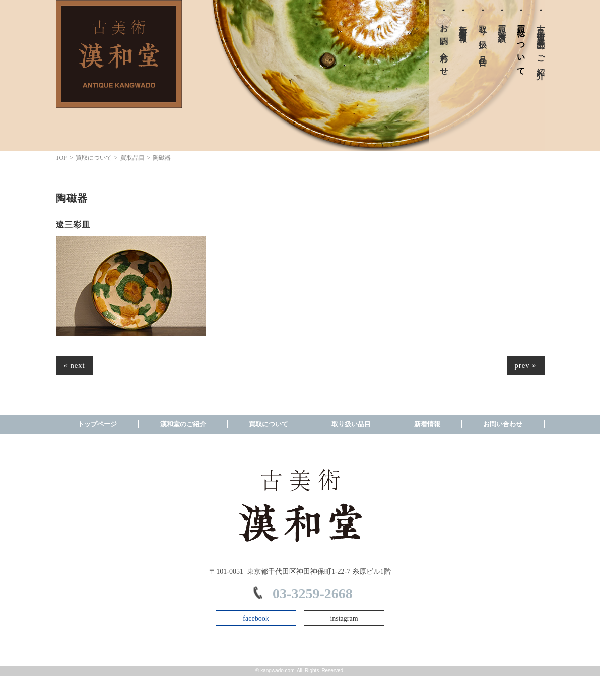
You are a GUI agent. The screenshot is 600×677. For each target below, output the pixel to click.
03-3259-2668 (313, 595)
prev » (524, 366)
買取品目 (132, 157)
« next (75, 366)
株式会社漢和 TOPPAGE (119, 54)
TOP (61, 157)
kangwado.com (277, 671)
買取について (94, 157)
